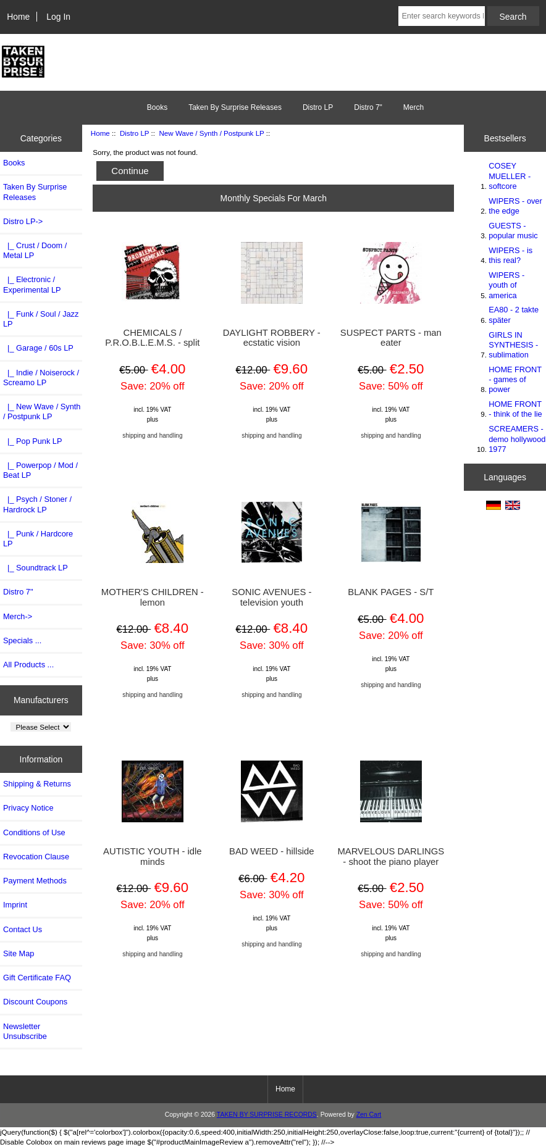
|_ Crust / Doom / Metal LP (35, 250)
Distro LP (134, 133)
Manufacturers (41, 700)
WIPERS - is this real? (510, 255)
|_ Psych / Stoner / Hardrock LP (37, 504)
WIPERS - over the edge (515, 205)
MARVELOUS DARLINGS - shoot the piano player (390, 856)
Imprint (15, 904)
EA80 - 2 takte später (514, 314)
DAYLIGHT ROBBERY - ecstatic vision (272, 338)
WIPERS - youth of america (506, 284)
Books (157, 107)
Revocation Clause (36, 856)
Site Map (18, 953)
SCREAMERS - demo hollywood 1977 (517, 438)
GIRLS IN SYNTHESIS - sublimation (513, 344)
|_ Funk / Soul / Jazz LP (40, 318)
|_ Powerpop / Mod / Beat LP (40, 470)
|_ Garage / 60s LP (38, 347)
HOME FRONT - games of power (515, 379)
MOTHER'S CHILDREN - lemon (152, 597)
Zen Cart (369, 1114)
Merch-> (17, 616)
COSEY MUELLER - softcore (510, 175)
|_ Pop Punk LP (32, 441)
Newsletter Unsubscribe (25, 1031)
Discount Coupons (35, 1001)
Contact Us (22, 929)
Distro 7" (368, 107)
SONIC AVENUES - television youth (271, 597)
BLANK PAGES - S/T (391, 592)
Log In (58, 17)
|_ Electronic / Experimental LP (32, 284)
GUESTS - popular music (513, 230)
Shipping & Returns (37, 783)
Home (18, 17)
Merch (413, 107)
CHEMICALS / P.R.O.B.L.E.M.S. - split (152, 338)
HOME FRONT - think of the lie (515, 409)
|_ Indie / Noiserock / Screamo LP (41, 377)
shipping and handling (152, 435)
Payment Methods (35, 880)
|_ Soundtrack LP (35, 567)
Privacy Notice (28, 807)
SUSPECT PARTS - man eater (391, 338)
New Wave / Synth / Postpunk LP (211, 133)
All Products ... (28, 664)
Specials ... (22, 640)
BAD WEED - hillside (271, 851)
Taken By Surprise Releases (235, 107)
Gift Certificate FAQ (37, 977)
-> (23, 221)
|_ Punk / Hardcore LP (38, 538)
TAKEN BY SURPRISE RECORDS (267, 1114)
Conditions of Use (34, 832)
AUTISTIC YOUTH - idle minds (152, 856)
